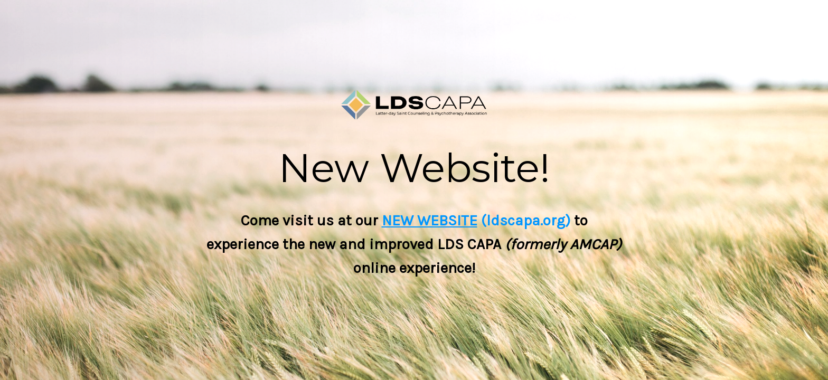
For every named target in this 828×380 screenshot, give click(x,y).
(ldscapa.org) (523, 220)
